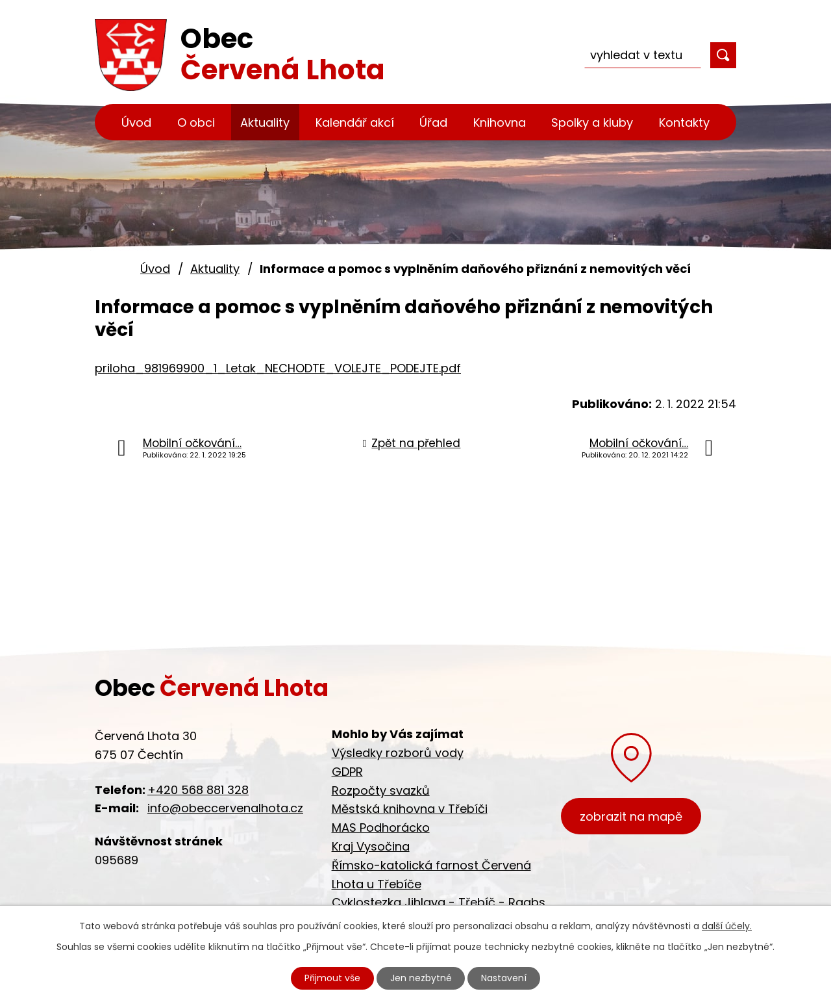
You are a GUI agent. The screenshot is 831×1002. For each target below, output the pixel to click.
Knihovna (499, 122)
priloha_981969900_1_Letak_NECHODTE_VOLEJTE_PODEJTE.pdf (278, 368)
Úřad (433, 122)
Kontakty (684, 122)
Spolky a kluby (592, 122)
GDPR (347, 772)
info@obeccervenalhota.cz (225, 808)
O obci (196, 122)
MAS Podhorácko (381, 827)
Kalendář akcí (355, 122)
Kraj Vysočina (371, 846)
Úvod (136, 122)
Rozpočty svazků (381, 790)
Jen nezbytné (421, 977)
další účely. (727, 925)
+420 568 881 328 (198, 790)
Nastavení (504, 977)
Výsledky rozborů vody (398, 753)
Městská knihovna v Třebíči (410, 809)
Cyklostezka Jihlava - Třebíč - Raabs (438, 902)
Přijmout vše (332, 977)
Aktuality (265, 122)
